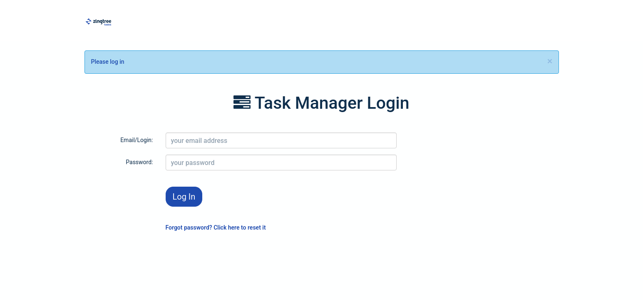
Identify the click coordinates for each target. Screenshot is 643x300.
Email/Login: (136, 140)
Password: (139, 162)
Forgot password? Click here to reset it (216, 227)
